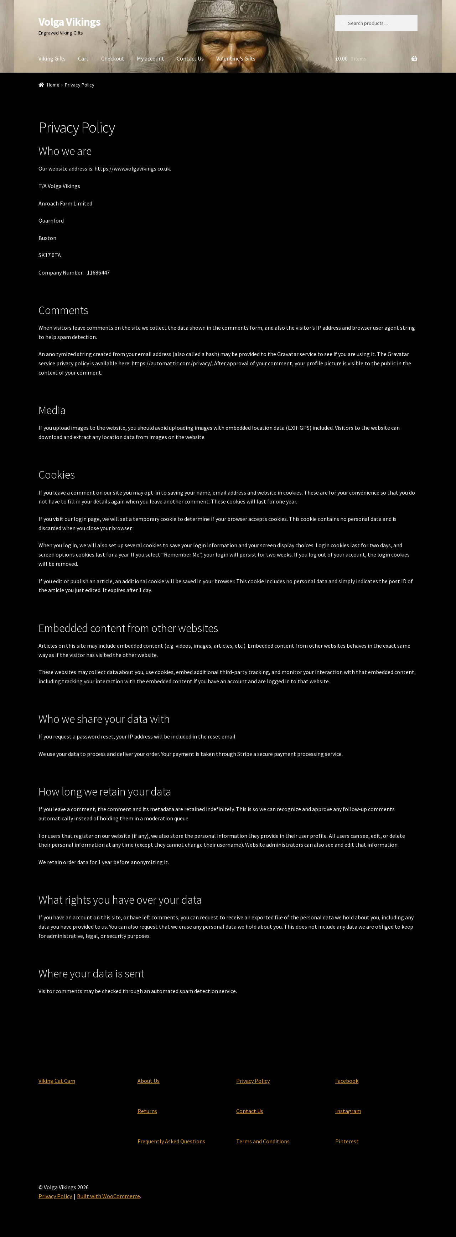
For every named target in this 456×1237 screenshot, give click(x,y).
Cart (83, 58)
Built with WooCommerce (108, 1196)
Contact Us (190, 58)
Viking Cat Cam (56, 1080)
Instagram (348, 1111)
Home (53, 85)
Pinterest (347, 1141)
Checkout (112, 58)
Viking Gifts (52, 58)
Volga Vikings (69, 22)
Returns (147, 1111)
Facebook (346, 1080)
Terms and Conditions (263, 1141)
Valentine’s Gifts (235, 58)
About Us (149, 1080)
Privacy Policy (253, 1080)
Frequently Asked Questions (171, 1141)
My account (150, 58)
